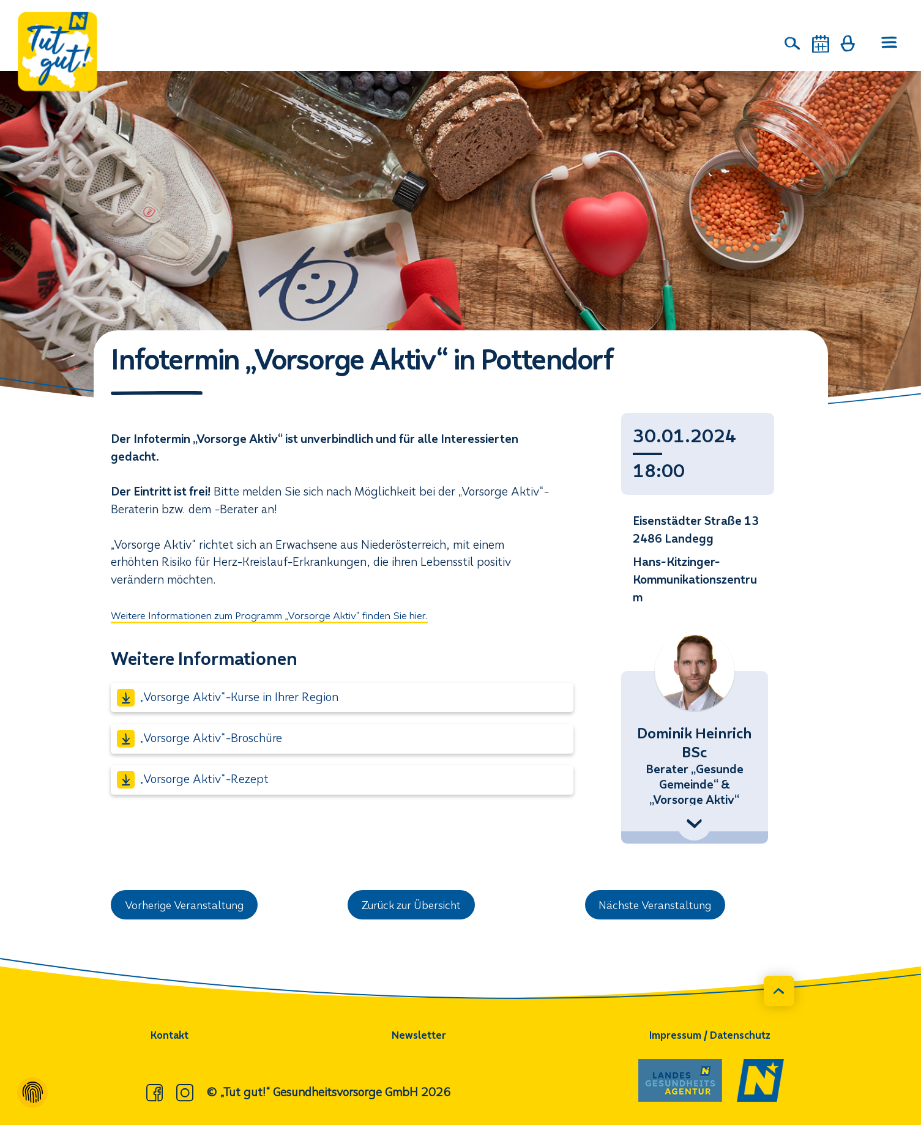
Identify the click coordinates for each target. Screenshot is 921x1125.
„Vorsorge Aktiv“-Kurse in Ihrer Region (227, 698)
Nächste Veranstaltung (661, 905)
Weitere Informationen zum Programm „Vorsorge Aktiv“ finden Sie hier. (294, 615)
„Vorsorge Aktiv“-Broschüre (199, 739)
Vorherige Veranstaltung (190, 905)
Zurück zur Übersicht (416, 905)
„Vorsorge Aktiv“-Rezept (193, 780)
